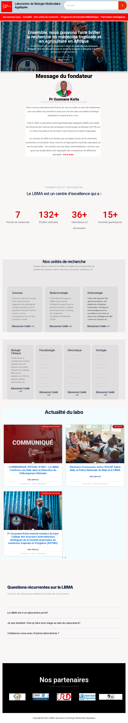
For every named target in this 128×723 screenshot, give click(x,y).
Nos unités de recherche (47, 17)
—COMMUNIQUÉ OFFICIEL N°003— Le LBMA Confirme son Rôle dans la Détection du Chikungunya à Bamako (33, 470)
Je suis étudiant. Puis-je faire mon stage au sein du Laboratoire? (43, 623)
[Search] (122, 5)
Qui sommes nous (13, 17)
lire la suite (68, 154)
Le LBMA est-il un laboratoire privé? (27, 612)
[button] (61, 69)
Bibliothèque (93, 17)
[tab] (63, 613)
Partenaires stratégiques (113, 17)
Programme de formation (73, 17)
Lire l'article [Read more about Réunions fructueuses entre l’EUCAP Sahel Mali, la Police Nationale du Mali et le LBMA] (95, 476)
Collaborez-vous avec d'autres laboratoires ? (33, 633)
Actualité (28, 17)
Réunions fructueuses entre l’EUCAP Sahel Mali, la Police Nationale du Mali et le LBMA (95, 468)
